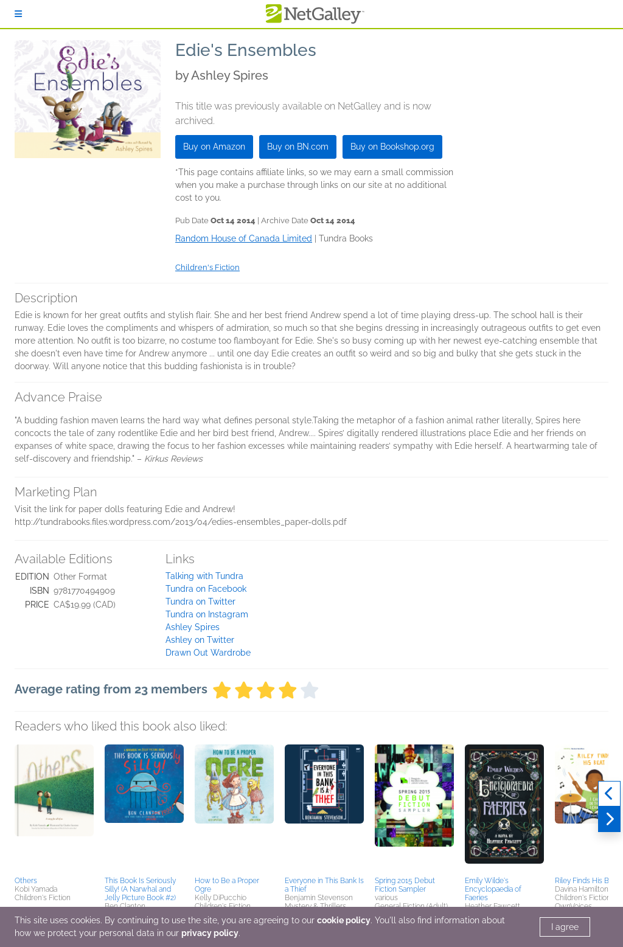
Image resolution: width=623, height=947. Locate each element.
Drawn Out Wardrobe (208, 652)
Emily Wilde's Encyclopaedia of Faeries (493, 889)
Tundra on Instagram (206, 614)
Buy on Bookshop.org (392, 146)
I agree (565, 927)
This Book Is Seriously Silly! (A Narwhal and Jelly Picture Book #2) (140, 889)
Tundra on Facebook (205, 589)
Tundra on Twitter (200, 601)
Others (26, 880)
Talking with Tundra (204, 576)
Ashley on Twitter (199, 640)
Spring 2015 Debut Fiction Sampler (405, 884)
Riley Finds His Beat (587, 880)
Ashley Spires (192, 627)
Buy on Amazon (214, 146)
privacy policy (209, 933)
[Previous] (609, 794)
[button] (54, 808)
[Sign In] (18, 14)
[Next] (609, 819)
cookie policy (344, 920)
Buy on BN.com (298, 146)
